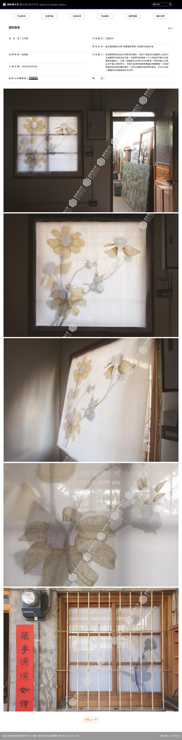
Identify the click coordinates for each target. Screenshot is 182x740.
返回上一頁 (91, 719)
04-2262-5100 (73, 736)
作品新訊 (21, 16)
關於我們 (160, 16)
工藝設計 (109, 38)
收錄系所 (77, 16)
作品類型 (105, 16)
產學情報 (133, 16)
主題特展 (49, 16)
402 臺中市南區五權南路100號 (49, 736)
